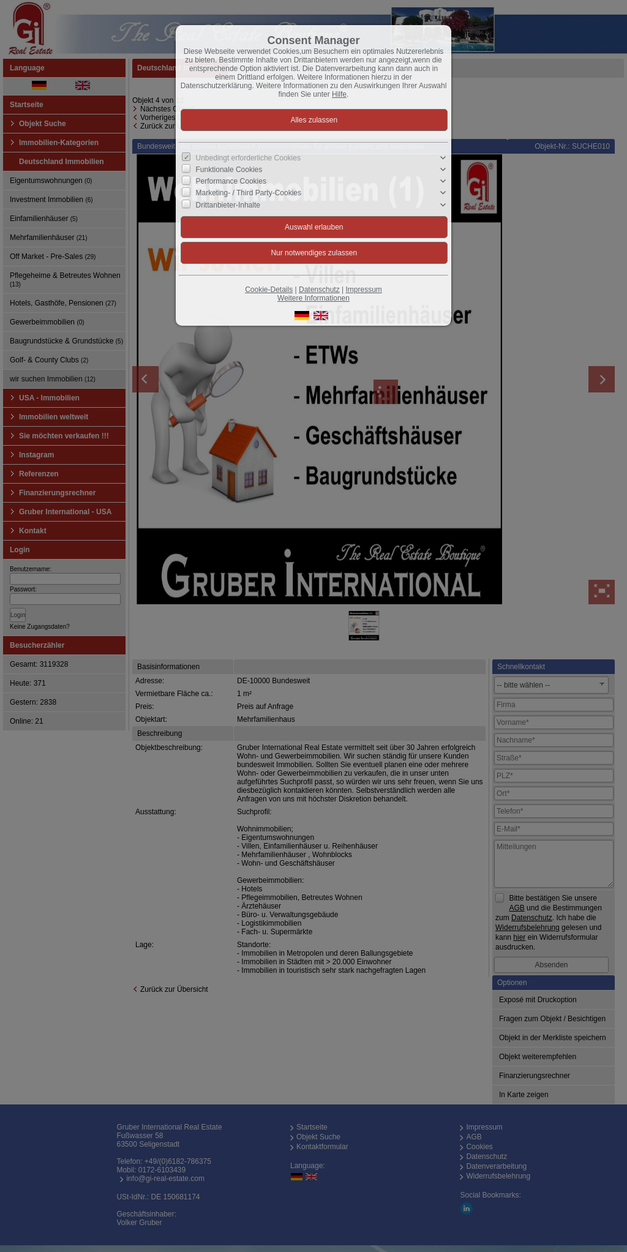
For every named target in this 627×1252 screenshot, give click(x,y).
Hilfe (339, 94)
